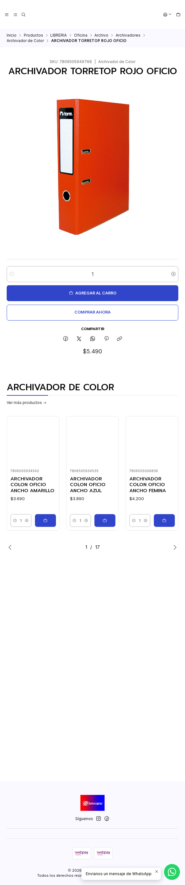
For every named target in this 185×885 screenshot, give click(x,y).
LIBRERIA (58, 35)
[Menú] (6, 15)
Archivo (101, 35)
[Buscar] (23, 15)
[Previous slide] (11, 547)
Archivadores (128, 35)
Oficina (80, 35)
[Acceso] (167, 15)
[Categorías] (15, 15)
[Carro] (178, 15)
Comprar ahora (92, 312)
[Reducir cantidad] (11, 274)
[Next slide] (173, 547)
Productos (33, 35)
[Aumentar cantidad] (173, 274)
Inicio (12, 35)
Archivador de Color (25, 41)
